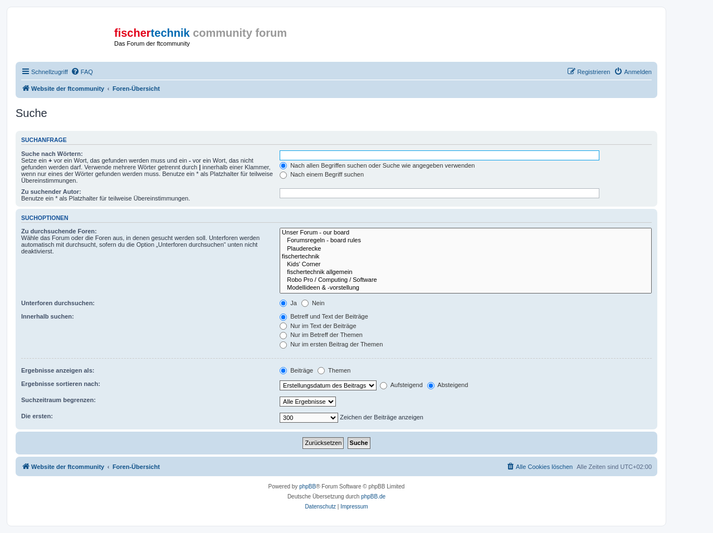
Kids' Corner (466, 264)
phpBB (307, 486)
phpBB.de (373, 496)
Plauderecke (466, 249)
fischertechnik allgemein (466, 272)
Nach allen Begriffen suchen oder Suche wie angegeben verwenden (377, 165)
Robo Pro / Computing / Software (466, 280)
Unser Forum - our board (466, 233)
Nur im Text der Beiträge (318, 325)
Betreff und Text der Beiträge (324, 316)
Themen (334, 370)
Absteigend (447, 385)
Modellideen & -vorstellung (466, 288)
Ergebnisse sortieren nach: (60, 383)
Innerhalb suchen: (47, 316)
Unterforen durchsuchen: (58, 303)
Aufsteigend (401, 385)
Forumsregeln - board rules (466, 241)
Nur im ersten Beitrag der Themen (331, 344)
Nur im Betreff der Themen (321, 334)
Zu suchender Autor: (51, 191)
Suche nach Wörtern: (52, 153)
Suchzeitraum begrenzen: (58, 400)
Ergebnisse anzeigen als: (57, 370)
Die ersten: (37, 416)
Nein (313, 303)
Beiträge (296, 370)
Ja (288, 303)
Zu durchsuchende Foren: (59, 231)
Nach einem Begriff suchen (322, 174)
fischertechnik (466, 257)
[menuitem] (82, 72)
